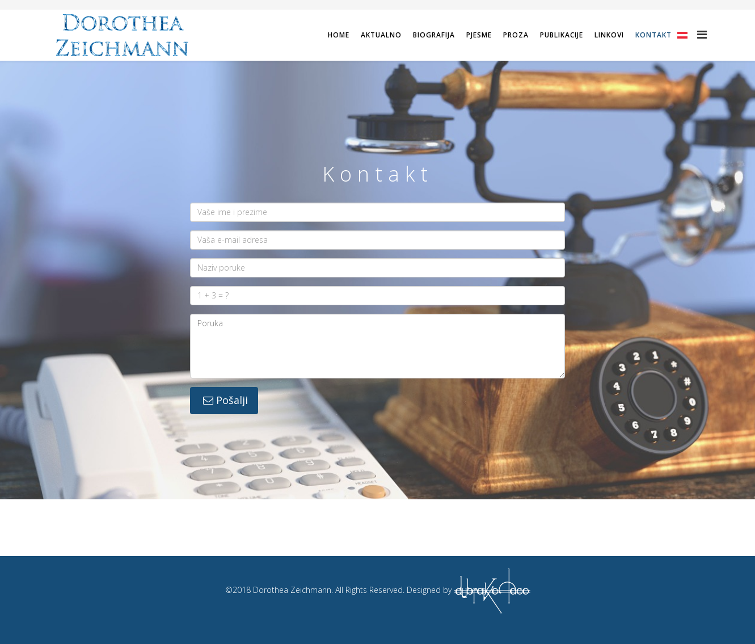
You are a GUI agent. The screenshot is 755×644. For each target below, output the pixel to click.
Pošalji (224, 400)
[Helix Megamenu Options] (702, 34)
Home (338, 35)
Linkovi (609, 35)
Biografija (434, 35)
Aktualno (381, 35)
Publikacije (561, 35)
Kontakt (653, 35)
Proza (516, 35)
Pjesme (479, 35)
